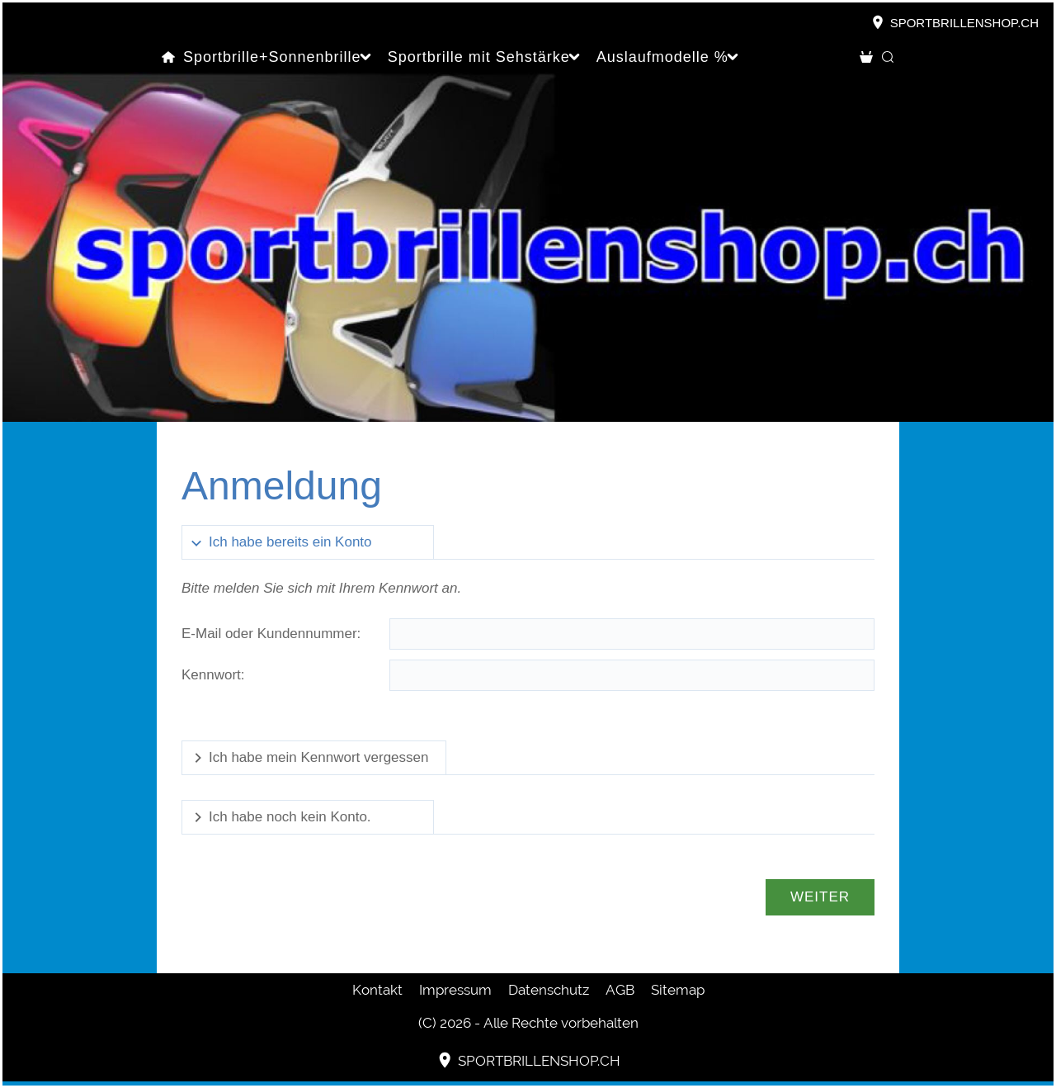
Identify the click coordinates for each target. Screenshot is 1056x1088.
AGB (620, 990)
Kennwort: (213, 675)
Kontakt (377, 990)
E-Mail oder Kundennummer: (271, 633)
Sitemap (678, 990)
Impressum (455, 990)
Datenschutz (548, 990)
